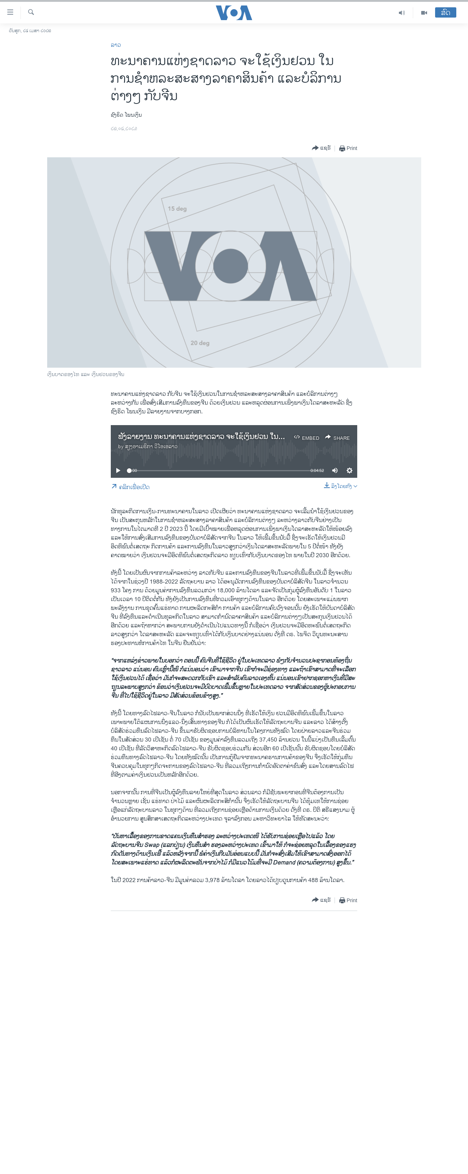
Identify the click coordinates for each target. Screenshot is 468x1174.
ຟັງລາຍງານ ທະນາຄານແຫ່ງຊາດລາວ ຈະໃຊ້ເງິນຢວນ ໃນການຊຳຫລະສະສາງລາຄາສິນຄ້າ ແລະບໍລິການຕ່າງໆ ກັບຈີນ (281, 437)
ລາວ (116, 45)
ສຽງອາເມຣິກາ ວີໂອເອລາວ (151, 446)
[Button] (321, 148)
